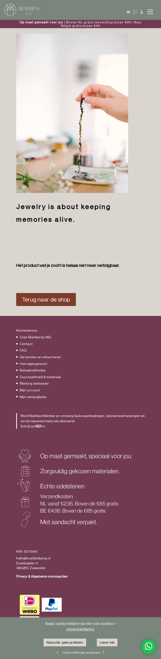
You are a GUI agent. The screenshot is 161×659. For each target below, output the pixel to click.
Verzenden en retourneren (40, 357)
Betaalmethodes (33, 370)
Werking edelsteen (34, 383)
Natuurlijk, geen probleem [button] (65, 642)
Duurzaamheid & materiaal (40, 377)
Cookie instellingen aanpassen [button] (81, 652)
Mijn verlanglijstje (33, 397)
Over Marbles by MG (35, 337)
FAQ (23, 350)
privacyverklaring (80, 629)
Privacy (21, 576)
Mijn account (30, 390)
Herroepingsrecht (33, 363)
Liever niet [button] (107, 642)
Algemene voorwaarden (49, 576)
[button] (150, 8)
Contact (26, 344)
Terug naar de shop (46, 299)
